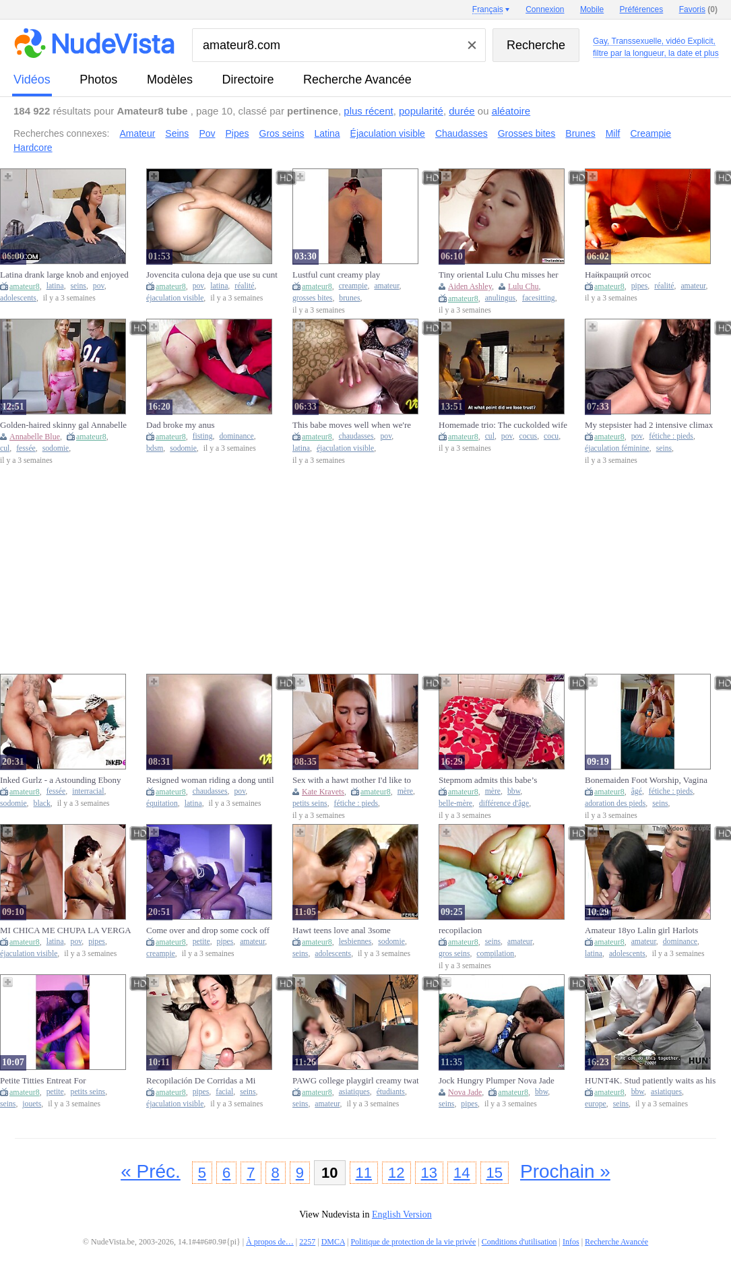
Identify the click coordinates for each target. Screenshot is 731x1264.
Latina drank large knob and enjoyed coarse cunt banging (64, 275)
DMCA (333, 1241)
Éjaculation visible (387, 133)
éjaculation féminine (617, 448)
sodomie (55, 448)
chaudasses (356, 436)
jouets (31, 1104)
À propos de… (270, 1241)
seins (78, 286)
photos (98, 79)
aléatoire (511, 111)
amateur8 (24, 286)
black (42, 803)
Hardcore (33, 147)
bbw (513, 791)
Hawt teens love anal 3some (341, 930)
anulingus (500, 298)
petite (201, 941)
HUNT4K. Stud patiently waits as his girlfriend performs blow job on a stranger (650, 1080)
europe (595, 1104)
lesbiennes (355, 941)
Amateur (137, 133)
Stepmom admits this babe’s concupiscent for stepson (488, 780)
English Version (402, 1214)
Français (487, 9)
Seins (177, 133)
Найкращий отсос (618, 275)
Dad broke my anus (180, 425)
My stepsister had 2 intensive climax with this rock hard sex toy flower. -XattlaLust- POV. (649, 425)
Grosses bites (527, 133)
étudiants (391, 1091)
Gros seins (282, 133)
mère (405, 791)
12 (396, 1172)
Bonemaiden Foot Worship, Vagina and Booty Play (646, 780)
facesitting (538, 298)
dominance (236, 436)
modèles (170, 79)
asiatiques (354, 1091)
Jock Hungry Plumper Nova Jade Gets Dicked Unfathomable (496, 1080)
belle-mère (455, 803)
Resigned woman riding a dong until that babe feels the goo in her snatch (210, 780)
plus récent (368, 111)
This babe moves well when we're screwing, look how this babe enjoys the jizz (356, 425)
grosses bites (312, 298)
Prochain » (565, 1171)
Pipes (237, 133)
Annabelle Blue (34, 436)
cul (4, 448)
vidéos (32, 79)
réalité (244, 286)
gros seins (454, 953)
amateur (386, 286)
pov (98, 286)
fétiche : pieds (671, 436)
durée (461, 111)
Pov (207, 133)
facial (224, 1091)
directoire (248, 79)
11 (364, 1172)
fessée (26, 448)
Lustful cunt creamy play (336, 275)
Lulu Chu (523, 286)
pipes (639, 286)
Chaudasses (461, 133)
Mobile (592, 9)
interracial (88, 791)
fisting (203, 436)
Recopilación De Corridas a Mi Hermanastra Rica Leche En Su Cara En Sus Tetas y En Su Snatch (210, 1080)
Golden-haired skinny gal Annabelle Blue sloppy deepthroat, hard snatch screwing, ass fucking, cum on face (63, 425)
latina (55, 286)
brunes (349, 298)
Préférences (642, 9)
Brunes (580, 133)
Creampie (650, 133)
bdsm (154, 448)
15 (494, 1172)
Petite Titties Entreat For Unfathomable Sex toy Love (49, 1080)
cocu (551, 436)
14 (461, 1172)
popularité (421, 111)
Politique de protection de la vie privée (413, 1241)
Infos (571, 1241)
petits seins (309, 803)
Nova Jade (465, 1092)
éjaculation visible (174, 298)
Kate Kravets (323, 791)
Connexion (545, 9)
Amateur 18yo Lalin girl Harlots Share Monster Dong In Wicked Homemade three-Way (641, 930)
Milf (613, 133)
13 (429, 1172)
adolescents (18, 298)
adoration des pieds (615, 803)
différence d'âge (504, 803)
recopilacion (460, 930)
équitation (162, 803)
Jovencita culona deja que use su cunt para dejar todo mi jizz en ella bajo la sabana (212, 275)
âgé (636, 791)
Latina (327, 133)
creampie (353, 286)
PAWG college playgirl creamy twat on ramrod (355, 1080)
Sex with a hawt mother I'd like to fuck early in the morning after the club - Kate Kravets (352, 780)
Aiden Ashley (470, 286)
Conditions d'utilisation (519, 1241)
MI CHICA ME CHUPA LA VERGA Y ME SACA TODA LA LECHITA (65, 930)
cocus (528, 436)
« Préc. (151, 1171)
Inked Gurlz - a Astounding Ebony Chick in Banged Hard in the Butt (60, 780)
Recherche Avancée (357, 79)
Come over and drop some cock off (207, 930)
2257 (307, 1241)
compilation (495, 953)
